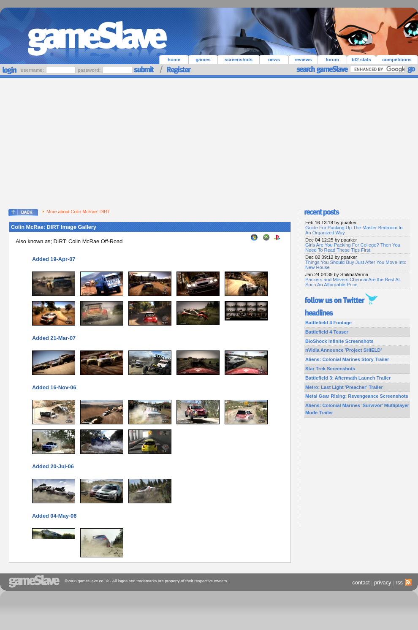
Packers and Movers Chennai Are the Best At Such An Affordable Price (352, 282)
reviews (303, 59)
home (174, 59)
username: (33, 70)
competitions (397, 59)
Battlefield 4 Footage (328, 322)
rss (403, 582)
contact (360, 582)
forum (332, 59)
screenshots (238, 59)
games (202, 59)
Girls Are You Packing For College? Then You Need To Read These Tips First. (352, 247)
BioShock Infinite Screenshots (339, 341)
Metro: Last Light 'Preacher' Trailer (344, 387)
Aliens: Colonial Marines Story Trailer (347, 359)
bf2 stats (361, 59)
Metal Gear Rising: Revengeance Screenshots (356, 396)
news (274, 59)
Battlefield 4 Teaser (326, 331)
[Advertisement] (209, 141)
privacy (382, 582)
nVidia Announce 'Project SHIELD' (343, 350)
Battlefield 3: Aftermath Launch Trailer (348, 377)
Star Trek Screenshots (330, 368)
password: (90, 70)
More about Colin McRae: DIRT (76, 211)
